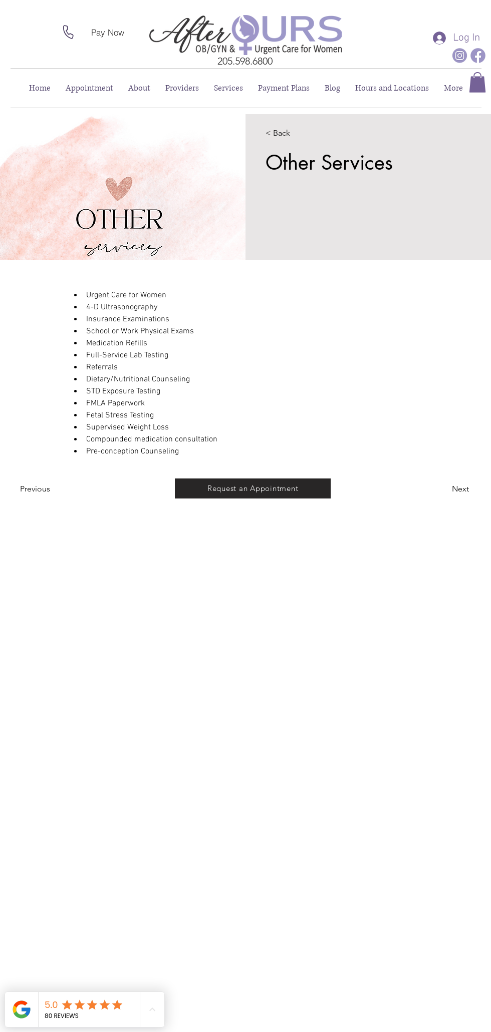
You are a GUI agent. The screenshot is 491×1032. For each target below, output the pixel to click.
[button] (477, 82)
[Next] (441, 489)
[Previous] (49, 489)
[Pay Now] (107, 32)
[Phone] (68, 32)
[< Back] (294, 134)
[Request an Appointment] (253, 488)
